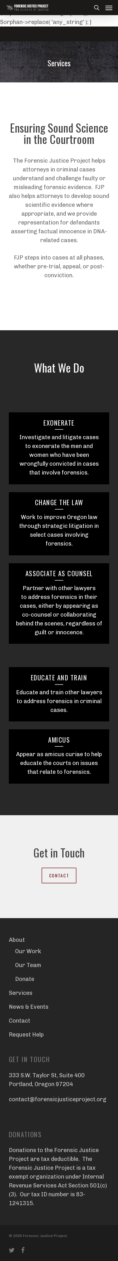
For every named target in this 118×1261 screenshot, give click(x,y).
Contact (19, 1020)
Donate (24, 979)
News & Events (28, 1006)
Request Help (26, 1034)
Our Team (28, 965)
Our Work (28, 951)
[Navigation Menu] (108, 7)
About (17, 939)
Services (20, 992)
